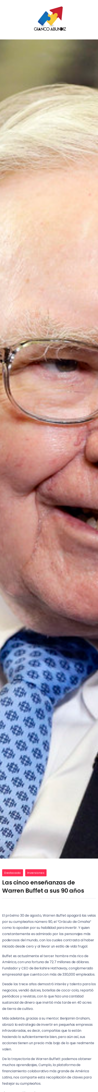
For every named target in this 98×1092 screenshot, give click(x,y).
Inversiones (36, 873)
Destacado (12, 873)
